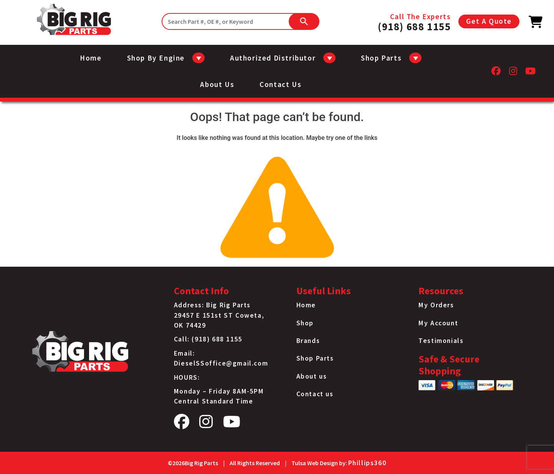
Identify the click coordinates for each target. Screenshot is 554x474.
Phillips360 (367, 463)
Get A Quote (489, 21)
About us (217, 84)
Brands (308, 340)
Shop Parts (315, 358)
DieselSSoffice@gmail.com (221, 363)
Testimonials (440, 340)
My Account (438, 323)
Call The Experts (414, 21)
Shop (305, 323)
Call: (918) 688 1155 (208, 339)
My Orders (436, 305)
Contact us (280, 84)
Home (90, 57)
